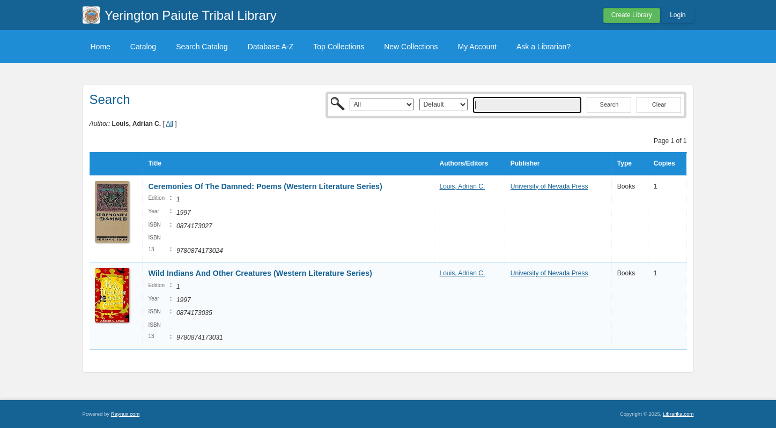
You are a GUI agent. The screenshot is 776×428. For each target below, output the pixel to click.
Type (624, 163)
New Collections (411, 46)
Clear (659, 104)
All (169, 123)
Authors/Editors (464, 163)
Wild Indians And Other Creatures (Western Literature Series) (260, 273)
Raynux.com (125, 414)
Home (100, 46)
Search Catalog (202, 46)
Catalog (143, 46)
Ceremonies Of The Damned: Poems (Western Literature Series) (265, 186)
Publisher (525, 163)
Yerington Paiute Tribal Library (191, 15)
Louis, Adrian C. (462, 186)
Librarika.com (678, 414)
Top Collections (338, 46)
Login (677, 15)
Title (154, 163)
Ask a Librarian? (543, 46)
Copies (664, 163)
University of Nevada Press (549, 186)
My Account (477, 46)
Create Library (631, 15)
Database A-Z (271, 46)
